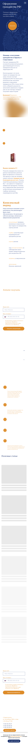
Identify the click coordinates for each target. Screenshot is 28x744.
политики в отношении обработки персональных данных (14, 322)
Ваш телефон (7, 314)
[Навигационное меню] (25, 2)
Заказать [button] (12, 25)
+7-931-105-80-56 (7, 725)
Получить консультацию (13, 328)
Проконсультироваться (13, 692)
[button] (9, 730)
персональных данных (16, 736)
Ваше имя (6, 307)
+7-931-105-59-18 (7, 727)
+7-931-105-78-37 (7, 724)
